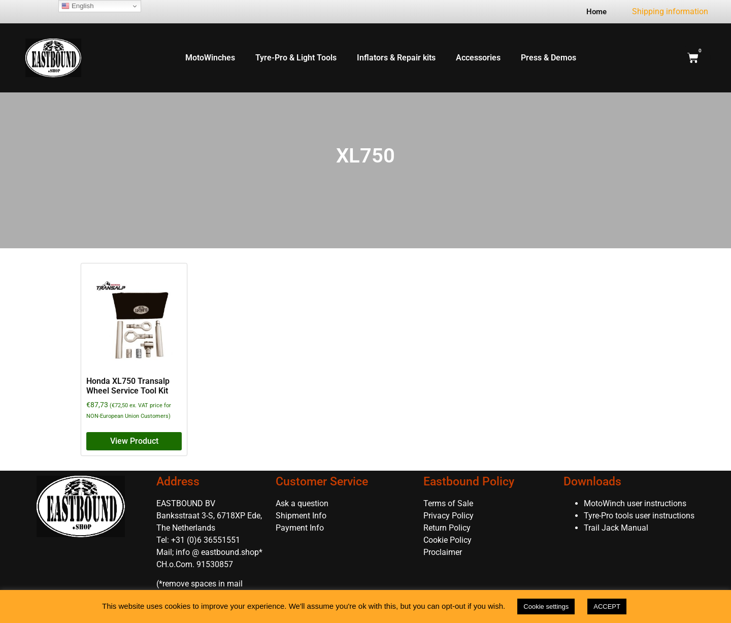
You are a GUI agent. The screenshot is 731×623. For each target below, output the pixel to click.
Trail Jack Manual (617, 528)
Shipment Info (301, 515)
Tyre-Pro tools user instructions (639, 515)
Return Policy (447, 528)
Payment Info (300, 528)
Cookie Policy (447, 540)
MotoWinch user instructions (635, 503)
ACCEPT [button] (606, 606)
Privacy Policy (448, 515)
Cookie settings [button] (546, 606)
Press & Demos (548, 57)
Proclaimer (442, 552)
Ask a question (302, 503)
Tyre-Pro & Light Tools (296, 57)
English (77, 6)
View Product (134, 441)
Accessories (478, 57)
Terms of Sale (448, 503)
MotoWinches (210, 57)
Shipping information (670, 11)
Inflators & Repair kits (396, 57)
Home (596, 11)
